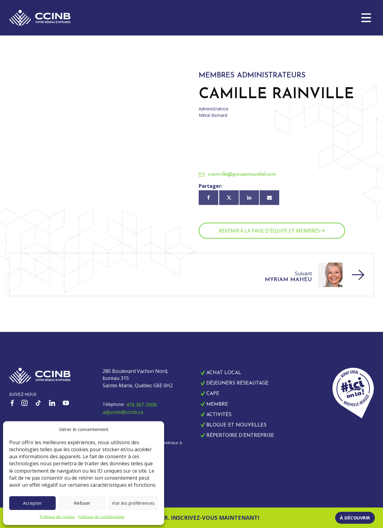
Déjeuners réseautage (237, 383)
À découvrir (355, 518)
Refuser (82, 503)
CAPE (212, 393)
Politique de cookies (57, 516)
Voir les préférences (133, 503)
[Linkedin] (249, 197)
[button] (366, 17)
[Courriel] (269, 197)
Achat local (223, 372)
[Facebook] (208, 197)
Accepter (32, 503)
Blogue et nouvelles (236, 425)
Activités (218, 414)
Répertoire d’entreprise (240, 435)
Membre (217, 404)
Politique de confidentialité (101, 516)
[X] (229, 197)
